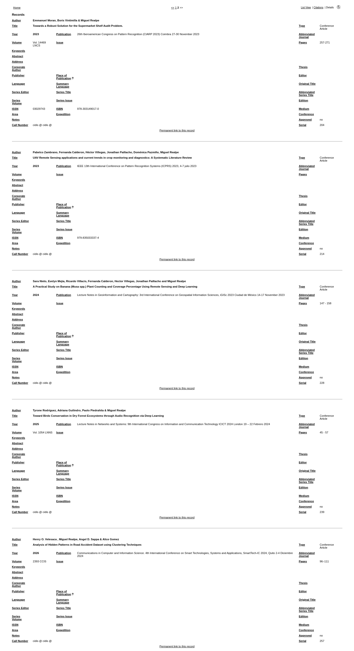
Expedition (63, 114)
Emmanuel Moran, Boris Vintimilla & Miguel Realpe (66, 20)
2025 (36, 424)
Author (16, 20)
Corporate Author (18, 68)
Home (17, 7)
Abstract (17, 56)
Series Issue (64, 100)
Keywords (18, 50)
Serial (302, 125)
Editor (303, 75)
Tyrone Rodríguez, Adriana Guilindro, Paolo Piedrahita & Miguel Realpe (79, 410)
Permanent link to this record (177, 130)
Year (15, 34)
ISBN (59, 108)
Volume (17, 42)
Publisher (18, 75)
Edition (303, 100)
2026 (36, 553)
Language (18, 83)
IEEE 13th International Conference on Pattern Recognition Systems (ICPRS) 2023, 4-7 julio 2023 (136, 166)
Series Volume (17, 102)
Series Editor (20, 92)
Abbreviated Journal (307, 36)
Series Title (63, 92)
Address (17, 61)
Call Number (20, 125)
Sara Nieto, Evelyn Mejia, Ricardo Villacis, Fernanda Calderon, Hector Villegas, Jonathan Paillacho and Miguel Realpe (109, 281)
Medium (304, 108)
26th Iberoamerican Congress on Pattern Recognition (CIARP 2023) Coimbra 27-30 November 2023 (138, 34)
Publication (63, 34)
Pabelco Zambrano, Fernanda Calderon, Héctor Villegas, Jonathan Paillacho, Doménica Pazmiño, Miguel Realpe (106, 152)
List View (306, 7)
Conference (306, 114)
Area (15, 114)
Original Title (307, 83)
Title (15, 25)
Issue (59, 42)
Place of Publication (63, 77)
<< (172, 7)
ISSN (15, 108)
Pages (303, 42)
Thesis (303, 67)
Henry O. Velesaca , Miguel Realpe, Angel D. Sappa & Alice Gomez (76, 539)
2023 (36, 34)
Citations (319, 7)
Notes (16, 119)
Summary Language (62, 85)
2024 (36, 294)
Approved (305, 119)
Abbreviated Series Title (307, 94)
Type (302, 25)
